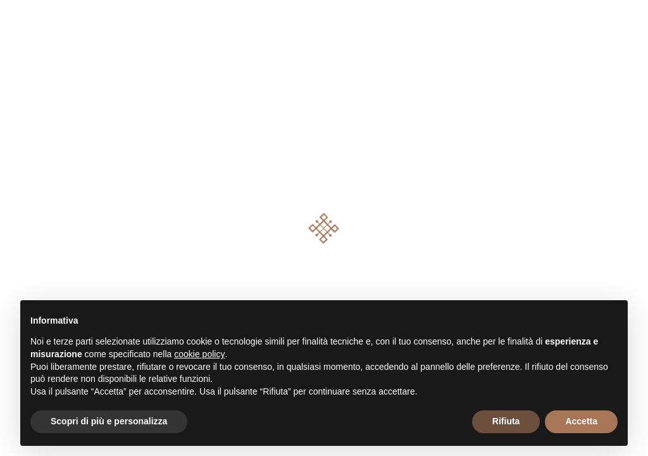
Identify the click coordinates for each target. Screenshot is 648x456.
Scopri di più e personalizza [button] (109, 421)
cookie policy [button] (199, 354)
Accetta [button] (581, 421)
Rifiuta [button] (506, 421)
